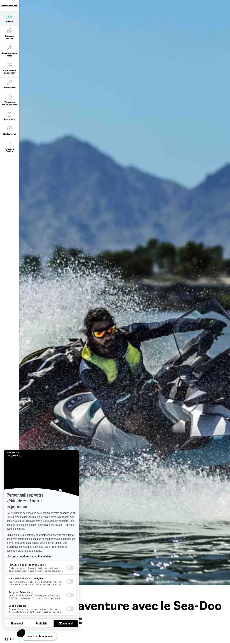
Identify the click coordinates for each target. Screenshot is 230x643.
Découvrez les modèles (39, 636)
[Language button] (9, 639)
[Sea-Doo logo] (9, 5)
